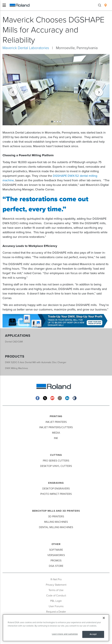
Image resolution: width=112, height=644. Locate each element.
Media (56, 432)
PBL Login (56, 601)
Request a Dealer (56, 611)
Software (56, 549)
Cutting (56, 454)
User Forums (56, 606)
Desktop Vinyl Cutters (56, 466)
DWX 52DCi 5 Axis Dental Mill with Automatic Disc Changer (35, 362)
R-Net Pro (56, 579)
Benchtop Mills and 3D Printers (56, 510)
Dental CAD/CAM (14, 341)
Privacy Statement (56, 584)
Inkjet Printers (56, 422)
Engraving (56, 482)
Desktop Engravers (56, 488)
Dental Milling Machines (56, 527)
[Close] (103, 618)
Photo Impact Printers (56, 494)
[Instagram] (60, 398)
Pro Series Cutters (56, 460)
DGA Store (56, 566)
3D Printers (56, 516)
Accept (93, 634)
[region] (56, 627)
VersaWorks (56, 555)
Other (56, 544)
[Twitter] (45, 398)
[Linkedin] (67, 398)
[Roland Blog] (75, 398)
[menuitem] (105, 5)
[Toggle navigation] (4, 5)
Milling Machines (56, 522)
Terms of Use (56, 590)
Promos (56, 560)
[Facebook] (38, 398)
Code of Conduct (56, 595)
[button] (11, 89)
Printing (56, 416)
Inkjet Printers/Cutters (56, 427)
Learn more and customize (65, 634)
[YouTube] (52, 398)
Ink (56, 438)
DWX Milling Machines (16, 368)
